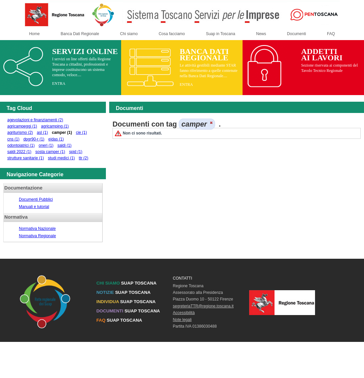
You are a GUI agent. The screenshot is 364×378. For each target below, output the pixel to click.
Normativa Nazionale (37, 228)
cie (81, 132)
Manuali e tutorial (34, 206)
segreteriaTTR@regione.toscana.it (203, 306)
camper (62, 132)
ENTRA (58, 83)
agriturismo (20, 132)
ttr (83, 158)
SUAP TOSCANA (126, 283)
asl (42, 132)
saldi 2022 (19, 151)
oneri (46, 145)
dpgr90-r (33, 139)
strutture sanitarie (25, 158)
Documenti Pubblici (36, 199)
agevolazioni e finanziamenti (35, 120)
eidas (56, 139)
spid (75, 151)
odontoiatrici (21, 145)
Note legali (182, 319)
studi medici (61, 158)
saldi (64, 145)
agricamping (54, 126)
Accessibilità (184, 312)
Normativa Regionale (37, 236)
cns (13, 139)
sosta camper (50, 151)
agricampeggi (22, 126)
